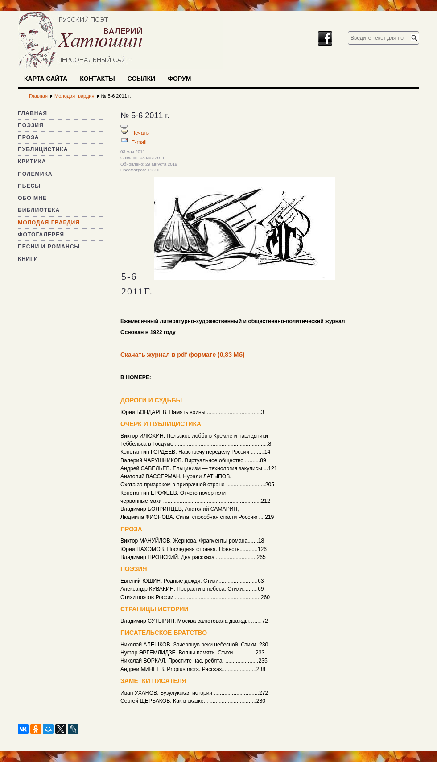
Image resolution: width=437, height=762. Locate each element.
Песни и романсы (49, 247)
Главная (32, 113)
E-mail (138, 142)
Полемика (35, 174)
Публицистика (43, 149)
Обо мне (32, 198)
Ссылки (141, 78)
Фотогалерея (41, 235)
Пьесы (29, 186)
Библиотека (39, 210)
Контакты (97, 78)
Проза (28, 137)
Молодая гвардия (49, 222)
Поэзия (31, 125)
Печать (140, 133)
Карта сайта (45, 78)
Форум (179, 78)
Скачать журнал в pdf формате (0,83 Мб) (182, 354)
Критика (32, 161)
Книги (28, 259)
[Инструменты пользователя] (124, 126)
